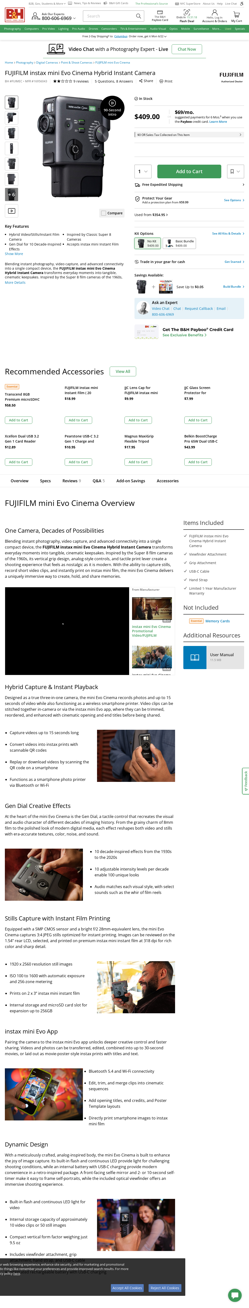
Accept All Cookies (127, 1288)
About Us (208, 3)
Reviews (71, 432)
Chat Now (187, 49)
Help (220, 3)
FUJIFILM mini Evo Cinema (112, 62)
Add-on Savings (127, 432)
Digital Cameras (47, 62)
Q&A (97, 432)
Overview (19, 432)
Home (9, 62)
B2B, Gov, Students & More (47, 3)
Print (121, 81)
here (16, 1273)
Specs (45, 432)
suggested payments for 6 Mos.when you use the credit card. (209, 117)
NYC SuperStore (187, 3)
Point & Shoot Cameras (76, 62)
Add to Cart (189, 171)
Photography (24, 62)
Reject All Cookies (165, 1288)
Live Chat (231, 3)
